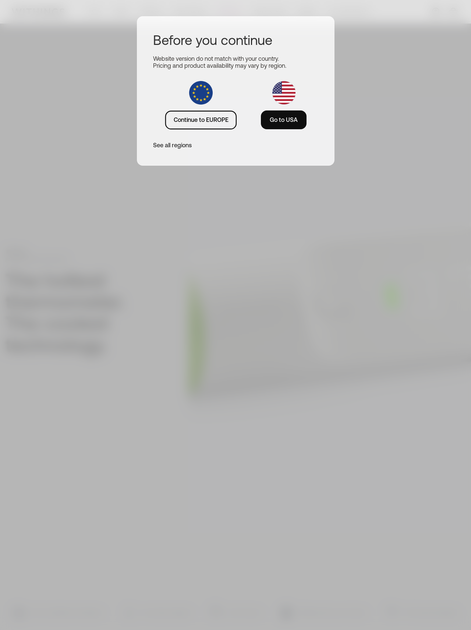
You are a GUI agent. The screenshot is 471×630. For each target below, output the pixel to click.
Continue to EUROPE (201, 119)
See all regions (172, 145)
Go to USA (284, 119)
